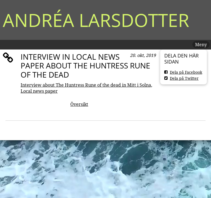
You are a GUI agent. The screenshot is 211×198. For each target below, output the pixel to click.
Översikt (79, 104)
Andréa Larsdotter (96, 20)
